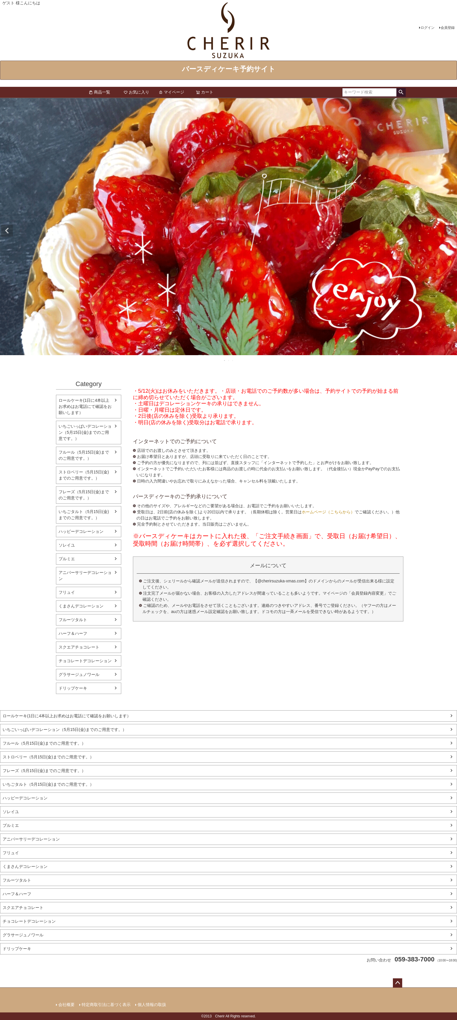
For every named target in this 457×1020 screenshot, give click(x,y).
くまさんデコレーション (81, 606)
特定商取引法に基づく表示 (106, 1004)
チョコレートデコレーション (85, 660)
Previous (7, 231)
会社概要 (66, 1004)
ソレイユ (67, 545)
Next (450, 231)
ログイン (428, 28)
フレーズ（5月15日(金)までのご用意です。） (84, 494)
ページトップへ (397, 983)
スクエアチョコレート (79, 647)
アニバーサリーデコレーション (85, 575)
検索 (400, 92)
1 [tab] (224, 360)
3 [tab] (232, 360)
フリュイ (67, 592)
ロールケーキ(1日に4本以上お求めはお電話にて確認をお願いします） (85, 406)
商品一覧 (99, 92)
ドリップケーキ (73, 688)
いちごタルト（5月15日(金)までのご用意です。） (84, 514)
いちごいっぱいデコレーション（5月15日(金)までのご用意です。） (85, 432)
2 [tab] (228, 360)
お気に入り (136, 92)
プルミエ (67, 558)
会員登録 (448, 28)
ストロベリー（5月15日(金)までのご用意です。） (84, 475)
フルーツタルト (73, 619)
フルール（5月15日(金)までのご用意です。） (84, 455)
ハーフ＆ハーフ (73, 633)
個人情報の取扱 (152, 1004)
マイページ (171, 92)
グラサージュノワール (79, 674)
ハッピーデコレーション (81, 531)
